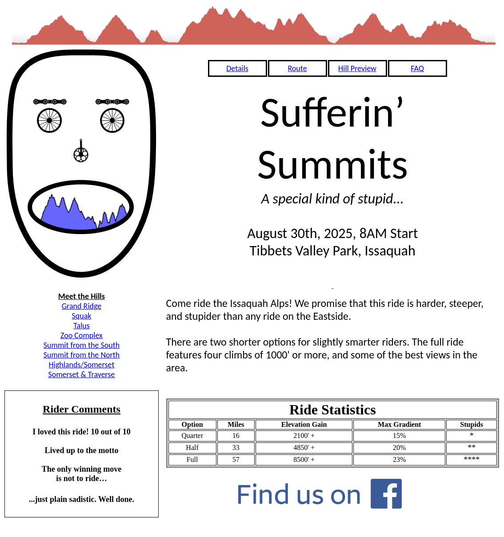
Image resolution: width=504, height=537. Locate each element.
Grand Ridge (82, 306)
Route (297, 68)
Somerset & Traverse (81, 374)
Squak (82, 316)
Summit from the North (82, 355)
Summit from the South (82, 345)
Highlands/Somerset (82, 365)
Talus (81, 325)
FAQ (417, 68)
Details (237, 68)
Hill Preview (357, 68)
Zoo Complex (81, 335)
